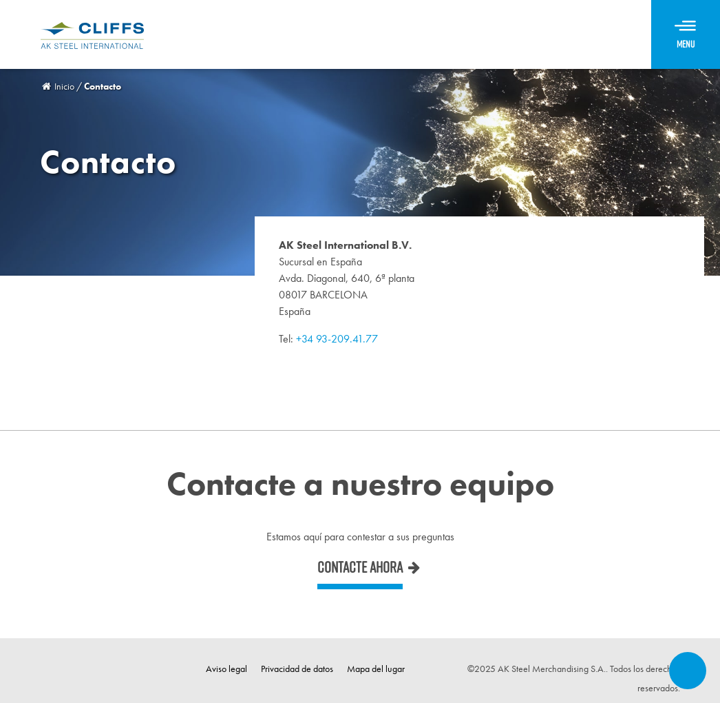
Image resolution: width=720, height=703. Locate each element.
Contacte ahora (360, 567)
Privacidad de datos (297, 668)
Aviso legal (226, 668)
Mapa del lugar (376, 668)
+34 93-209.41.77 (337, 339)
